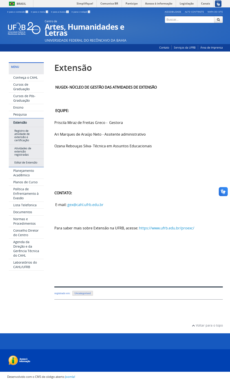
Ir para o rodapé (80, 12)
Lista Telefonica (25, 205)
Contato (164, 47)
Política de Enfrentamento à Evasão (26, 193)
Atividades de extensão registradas (22, 152)
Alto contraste (194, 11)
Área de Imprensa (211, 47)
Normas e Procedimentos (24, 221)
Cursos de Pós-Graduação (24, 98)
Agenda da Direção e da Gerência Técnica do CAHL (26, 249)
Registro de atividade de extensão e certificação (22, 135)
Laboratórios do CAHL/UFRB (25, 264)
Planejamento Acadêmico (23, 172)
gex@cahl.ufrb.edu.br (85, 204)
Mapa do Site (215, 11)
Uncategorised (83, 293)
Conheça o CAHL (25, 77)
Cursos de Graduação (21, 86)
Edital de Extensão (25, 162)
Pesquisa (20, 114)
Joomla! (70, 377)
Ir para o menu (40, 12)
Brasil (21, 4)
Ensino (18, 107)
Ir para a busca (60, 12)
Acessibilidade (173, 11)
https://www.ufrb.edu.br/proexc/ (166, 228)
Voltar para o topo (207, 325)
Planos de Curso (25, 182)
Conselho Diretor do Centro (26, 232)
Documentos (22, 212)
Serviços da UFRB (185, 47)
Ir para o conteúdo (18, 12)
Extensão (20, 122)
